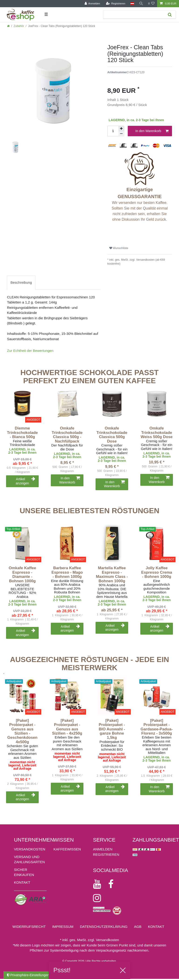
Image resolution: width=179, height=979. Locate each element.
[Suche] (141, 3)
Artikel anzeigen (25, 481)
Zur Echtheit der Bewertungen (30, 351)
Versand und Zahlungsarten (29, 859)
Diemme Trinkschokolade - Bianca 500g (22, 432)
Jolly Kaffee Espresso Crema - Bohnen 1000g (156, 572)
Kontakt (22, 882)
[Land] (131, 3)
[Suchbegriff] (133, 14)
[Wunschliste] (151, 3)
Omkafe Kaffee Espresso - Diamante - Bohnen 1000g (22, 574)
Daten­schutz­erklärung (103, 927)
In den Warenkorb (152, 131)
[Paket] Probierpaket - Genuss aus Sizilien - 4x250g (67, 727)
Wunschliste (118, 248)
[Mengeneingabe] (113, 131)
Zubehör (19, 26)
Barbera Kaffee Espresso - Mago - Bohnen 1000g (67, 572)
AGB (137, 927)
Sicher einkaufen (24, 872)
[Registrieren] (115, 3)
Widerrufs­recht (29, 927)
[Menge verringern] (121, 133)
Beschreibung (21, 282)
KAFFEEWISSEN (67, 849)
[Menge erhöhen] (121, 128)
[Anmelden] (92, 3)
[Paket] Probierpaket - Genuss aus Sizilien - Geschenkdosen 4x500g (22, 731)
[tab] (21, 283)
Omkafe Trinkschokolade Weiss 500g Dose (157, 432)
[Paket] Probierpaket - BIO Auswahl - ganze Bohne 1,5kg (112, 729)
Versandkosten (29, 849)
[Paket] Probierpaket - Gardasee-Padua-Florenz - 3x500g (157, 727)
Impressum (62, 927)
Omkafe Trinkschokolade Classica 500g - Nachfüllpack (67, 434)
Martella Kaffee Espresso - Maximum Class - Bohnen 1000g (112, 574)
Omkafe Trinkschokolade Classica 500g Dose (111, 434)
